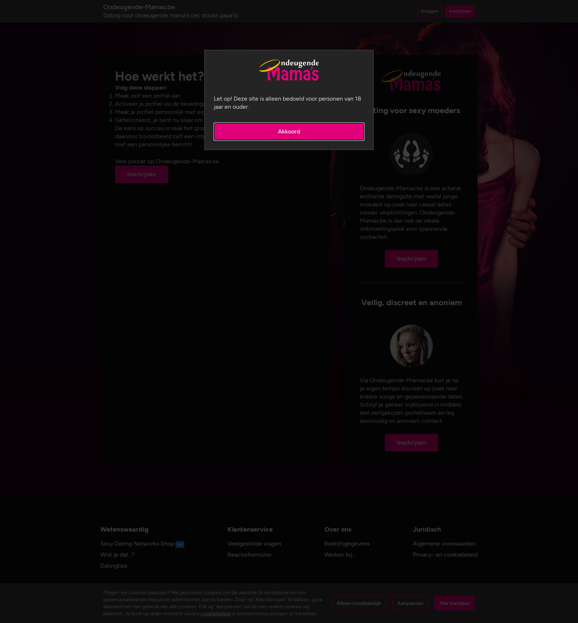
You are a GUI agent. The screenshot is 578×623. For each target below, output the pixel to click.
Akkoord (289, 131)
